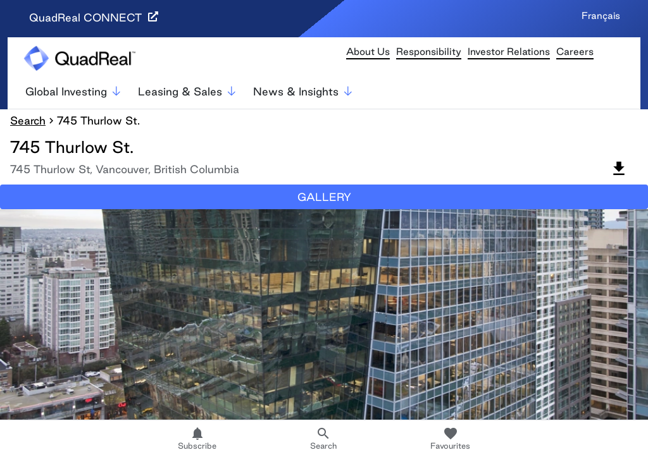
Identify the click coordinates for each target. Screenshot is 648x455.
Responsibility (428, 51)
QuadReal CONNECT (93, 17)
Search (28, 120)
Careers (575, 51)
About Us (368, 51)
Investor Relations (509, 51)
